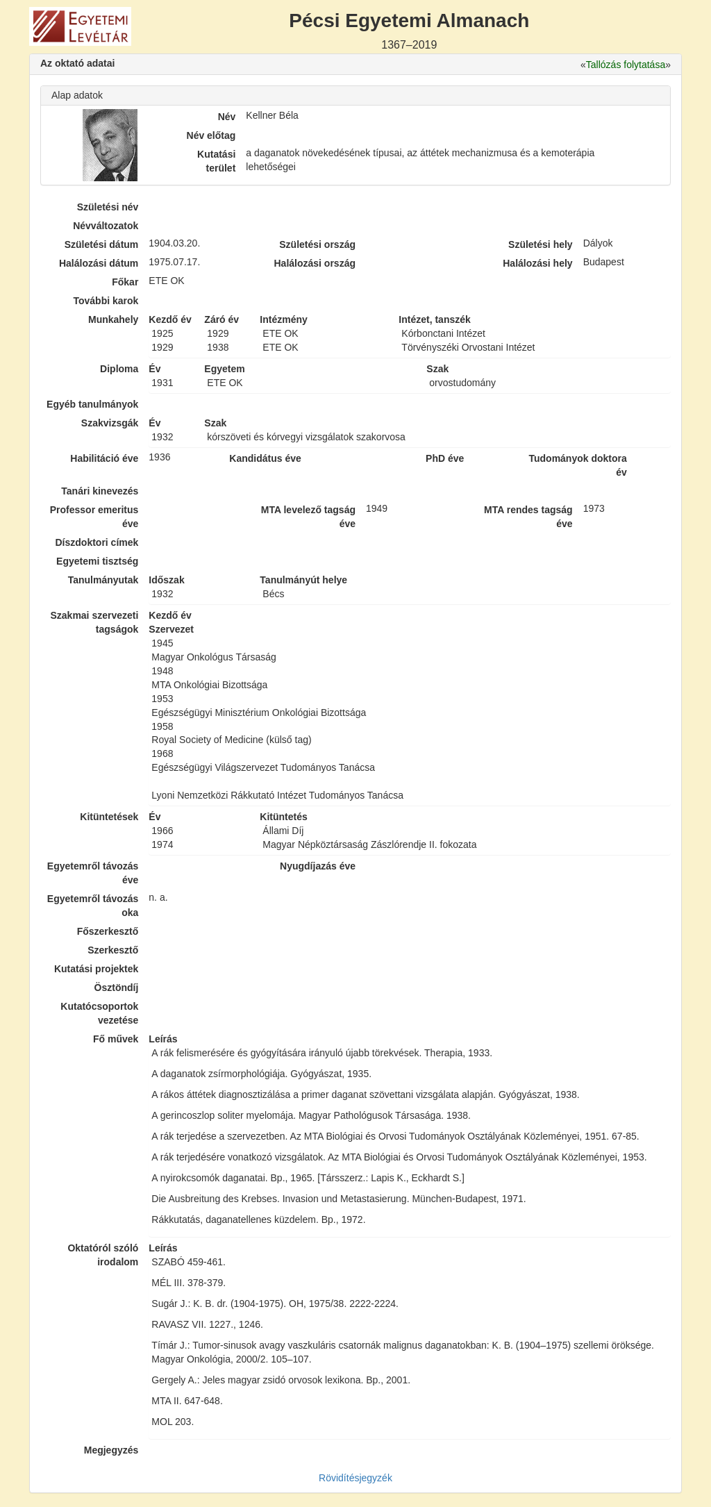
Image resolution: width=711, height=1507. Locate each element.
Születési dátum (102, 244)
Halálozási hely (537, 263)
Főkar (125, 282)
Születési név (108, 207)
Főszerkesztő (108, 931)
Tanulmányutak (103, 579)
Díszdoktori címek (97, 542)
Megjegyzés (111, 1450)
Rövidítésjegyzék (355, 1477)
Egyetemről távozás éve (93, 872)
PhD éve (445, 458)
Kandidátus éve (265, 458)
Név (227, 116)
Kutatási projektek (96, 968)
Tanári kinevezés (99, 491)
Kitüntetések (109, 816)
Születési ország (317, 244)
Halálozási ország (315, 263)
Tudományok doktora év (577, 465)
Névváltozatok (105, 225)
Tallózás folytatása (625, 64)
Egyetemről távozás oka (93, 905)
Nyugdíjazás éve (318, 866)
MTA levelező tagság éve (308, 516)
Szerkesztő (112, 950)
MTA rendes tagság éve (528, 516)
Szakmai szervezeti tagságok (94, 622)
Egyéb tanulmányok (92, 404)
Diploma (119, 368)
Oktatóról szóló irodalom (102, 1254)
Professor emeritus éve (94, 516)
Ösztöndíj (116, 987)
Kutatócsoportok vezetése (99, 1013)
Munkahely (113, 319)
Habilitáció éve (104, 458)
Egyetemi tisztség (97, 561)
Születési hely (540, 244)
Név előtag (211, 135)
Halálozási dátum (98, 263)
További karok (105, 300)
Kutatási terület (216, 161)
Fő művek (115, 1038)
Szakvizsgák (110, 422)
